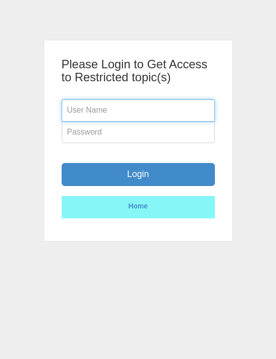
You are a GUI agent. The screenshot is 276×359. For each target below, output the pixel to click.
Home (138, 206)
